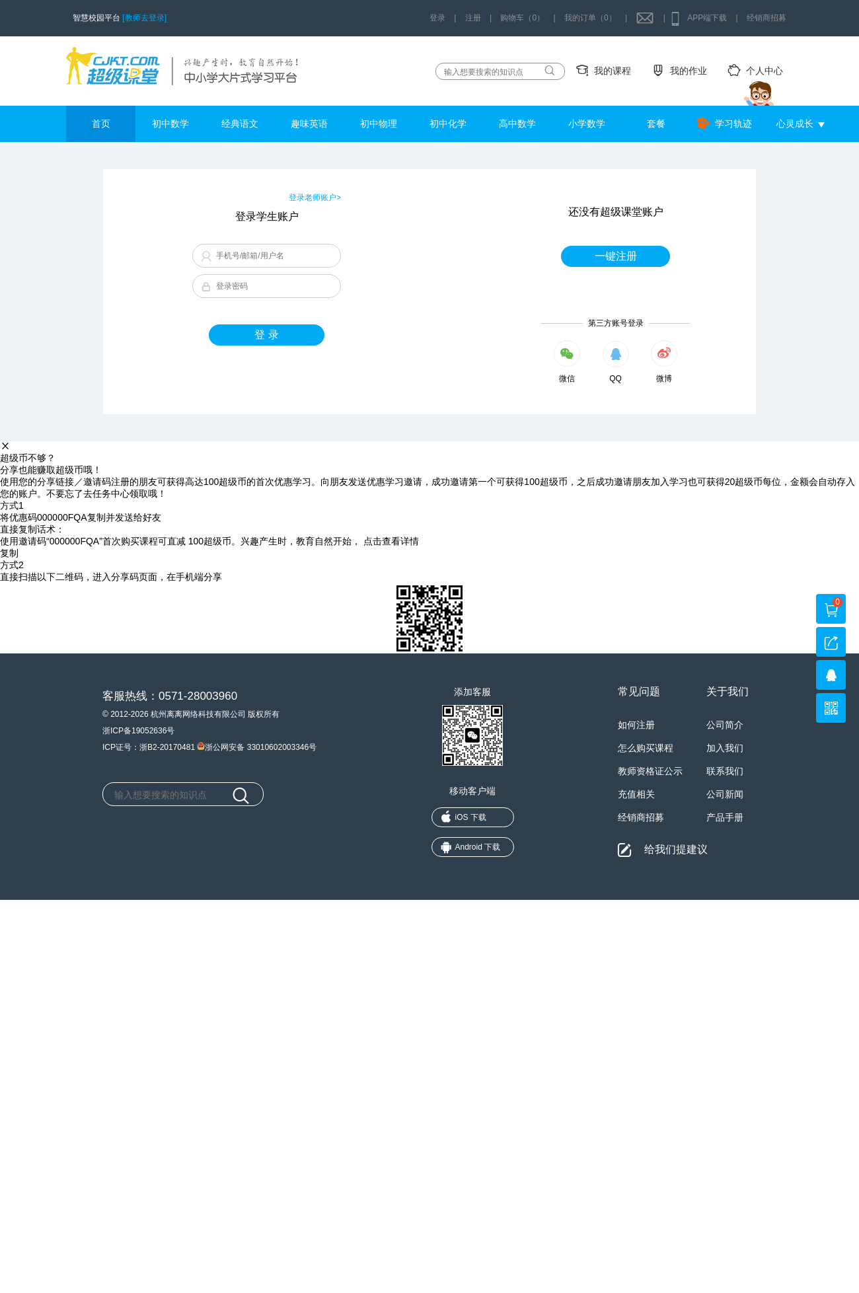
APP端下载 (707, 17)
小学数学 (586, 123)
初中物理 (378, 123)
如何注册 (636, 725)
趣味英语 (309, 123)
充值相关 (636, 794)
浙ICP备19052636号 (138, 731)
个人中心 (764, 70)
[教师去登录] (144, 17)
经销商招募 (766, 17)
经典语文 (239, 123)
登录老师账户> (315, 197)
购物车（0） (522, 17)
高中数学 (517, 123)
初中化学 (448, 123)
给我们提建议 (676, 849)
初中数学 (170, 123)
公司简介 (724, 725)
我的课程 (612, 70)
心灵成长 (794, 123)
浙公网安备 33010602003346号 (257, 746)
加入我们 (724, 748)
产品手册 (724, 817)
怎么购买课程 (645, 748)
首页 (101, 123)
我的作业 (688, 70)
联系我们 (724, 771)
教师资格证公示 (650, 771)
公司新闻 (724, 794)
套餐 (656, 123)
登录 (437, 17)
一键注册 (616, 256)
